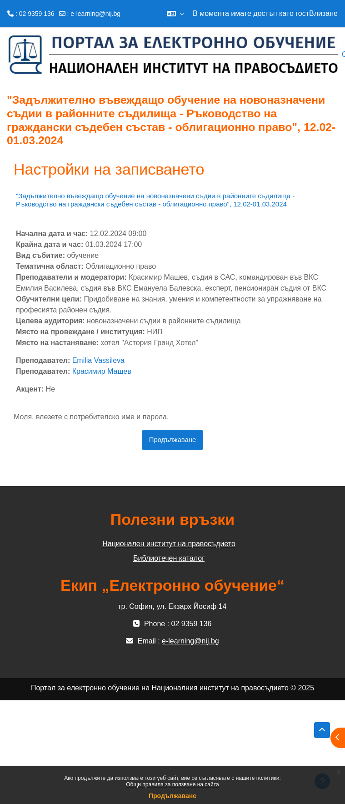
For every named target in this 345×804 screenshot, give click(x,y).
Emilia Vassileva (98, 360)
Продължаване (172, 795)
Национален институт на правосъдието (168, 544)
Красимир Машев (101, 371)
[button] (175, 13)
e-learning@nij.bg (95, 13)
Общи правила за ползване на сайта (172, 784)
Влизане (323, 13)
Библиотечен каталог (169, 558)
